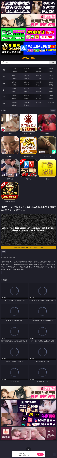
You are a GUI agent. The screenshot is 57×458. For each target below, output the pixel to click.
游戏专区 (51, 68)
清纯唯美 (26, 91)
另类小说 (26, 98)
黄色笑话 (38, 98)
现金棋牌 (38, 71)
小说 (4, 97)
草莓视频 (38, 102)
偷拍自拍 (26, 82)
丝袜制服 (26, 78)
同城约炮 (14, 102)
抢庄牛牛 (51, 71)
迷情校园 (14, 98)
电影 (4, 83)
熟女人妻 (14, 78)
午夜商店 (26, 102)
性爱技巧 (51, 98)
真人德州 (26, 68)
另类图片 (51, 91)
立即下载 (40, 454)
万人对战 (38, 68)
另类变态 (51, 85)
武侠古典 (51, 95)
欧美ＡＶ (38, 75)
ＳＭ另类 (51, 78)
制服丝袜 (14, 85)
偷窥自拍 (14, 89)
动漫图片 (51, 89)
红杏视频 (14, 105)
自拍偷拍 (26, 75)
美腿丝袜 (14, 91)
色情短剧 (26, 105)
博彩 (4, 70)
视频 (4, 76)
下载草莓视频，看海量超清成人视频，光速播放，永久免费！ (34, 247)
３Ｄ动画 (51, 75)
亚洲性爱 (14, 82)
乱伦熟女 (38, 85)
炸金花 (26, 71)
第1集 (3, 252)
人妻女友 (38, 95)
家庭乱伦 (26, 95)
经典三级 (26, 85)
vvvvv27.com (28, 58)
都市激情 (14, 95)
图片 (4, 90)
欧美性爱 (51, 82)
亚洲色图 (26, 89)
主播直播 (38, 78)
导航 (4, 103)
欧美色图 (38, 89)
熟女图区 (38, 91)
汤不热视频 (51, 102)
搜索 (53, 62)
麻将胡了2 (14, 71)
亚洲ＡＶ (14, 75)
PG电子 (14, 68)
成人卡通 (38, 82)
